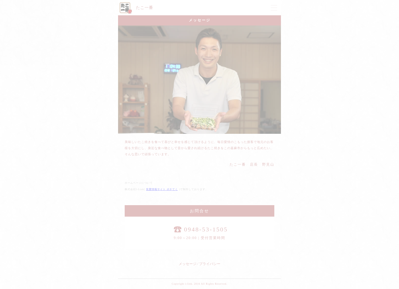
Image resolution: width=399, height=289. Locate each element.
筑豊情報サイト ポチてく (162, 189)
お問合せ (199, 211)
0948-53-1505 (201, 229)
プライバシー (209, 264)
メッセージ (187, 264)
